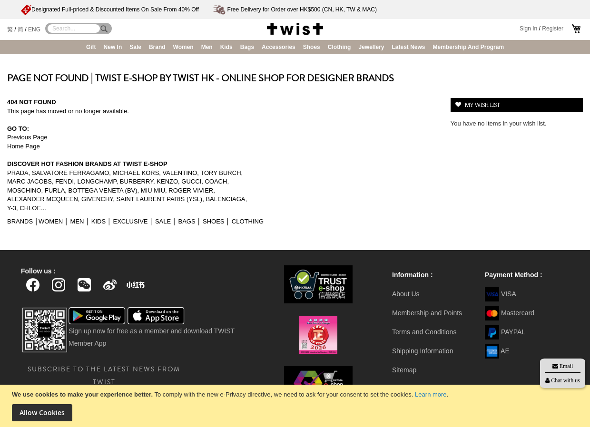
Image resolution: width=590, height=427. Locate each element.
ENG (34, 29)
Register (552, 28)
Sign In (528, 28)
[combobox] (74, 28)
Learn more (430, 394)
